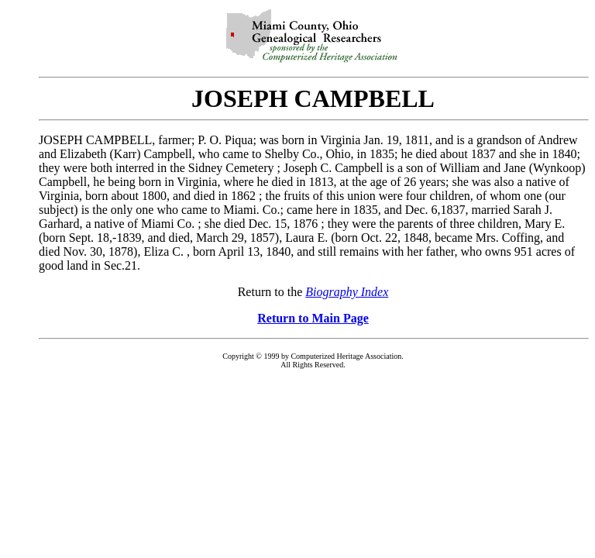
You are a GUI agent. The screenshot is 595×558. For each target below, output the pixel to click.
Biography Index (346, 291)
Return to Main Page (313, 318)
